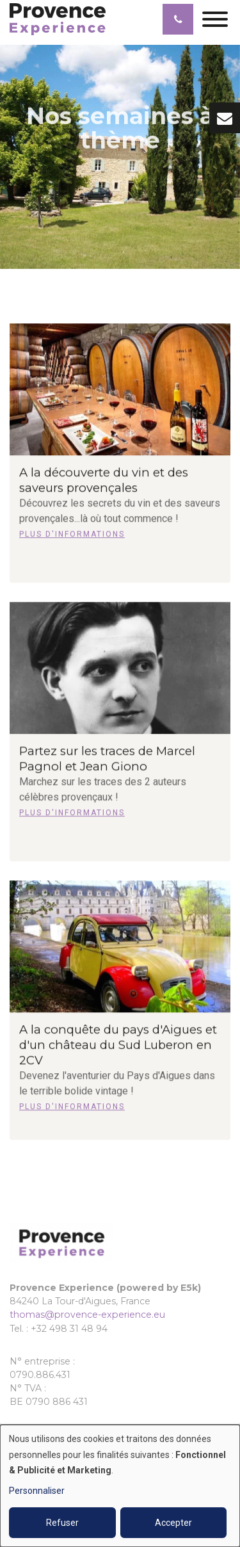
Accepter (173, 1523)
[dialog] (120, 1486)
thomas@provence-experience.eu (87, 1314)
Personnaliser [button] (37, 1491)
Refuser (62, 1523)
